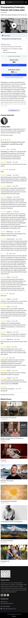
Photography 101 (5, 561)
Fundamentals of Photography (8, 417)
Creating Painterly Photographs (9, 501)
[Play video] (14, 25)
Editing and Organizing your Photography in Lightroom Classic (12, 438)
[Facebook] (5, 595)
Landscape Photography (7, 540)
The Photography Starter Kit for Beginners (11, 521)
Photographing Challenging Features (11, 39)
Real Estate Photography (7, 480)
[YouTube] (2, 595)
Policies (14, 616)
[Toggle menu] (26, 2)
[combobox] (15, 2)
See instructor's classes (7, 135)
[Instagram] (8, 595)
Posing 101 (3, 460)
